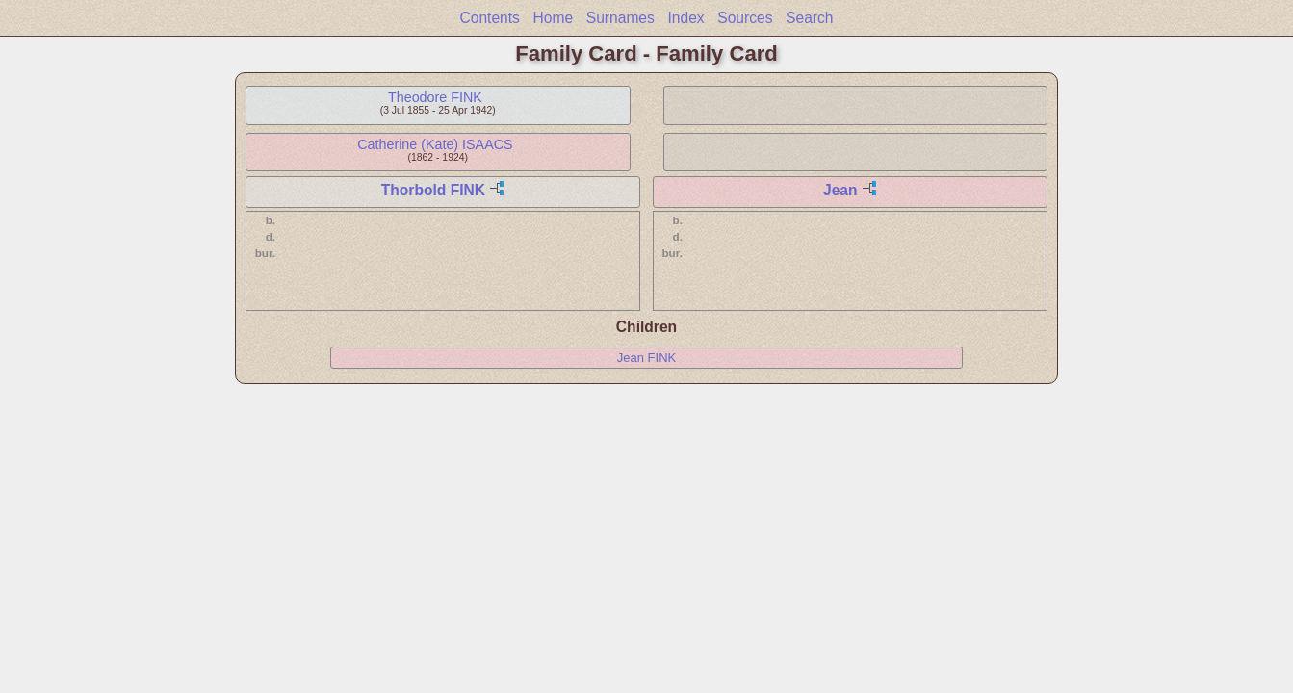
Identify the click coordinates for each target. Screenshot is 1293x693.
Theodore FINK (435, 97)
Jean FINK (646, 357)
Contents (489, 18)
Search (809, 18)
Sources (744, 18)
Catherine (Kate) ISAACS (434, 144)
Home (553, 18)
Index (685, 18)
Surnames (620, 18)
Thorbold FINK (433, 190)
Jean (840, 190)
